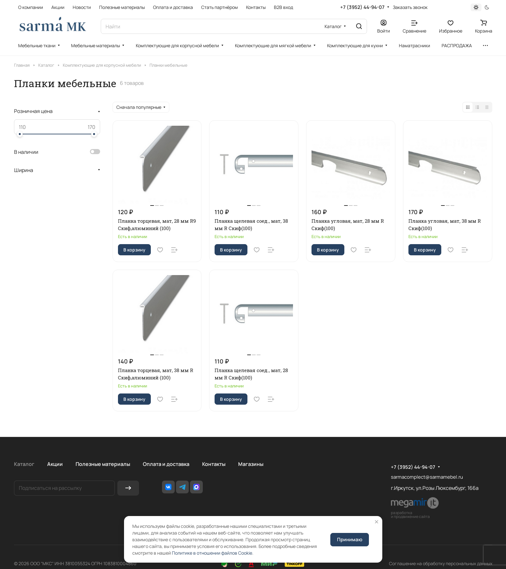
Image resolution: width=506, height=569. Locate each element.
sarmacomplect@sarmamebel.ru (427, 477)
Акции (55, 464)
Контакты (213, 464)
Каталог (24, 464)
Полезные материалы (103, 464)
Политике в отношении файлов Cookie (212, 553)
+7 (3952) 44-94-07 (362, 7)
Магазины (250, 464)
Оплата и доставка (166, 464)
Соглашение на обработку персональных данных (440, 563)
